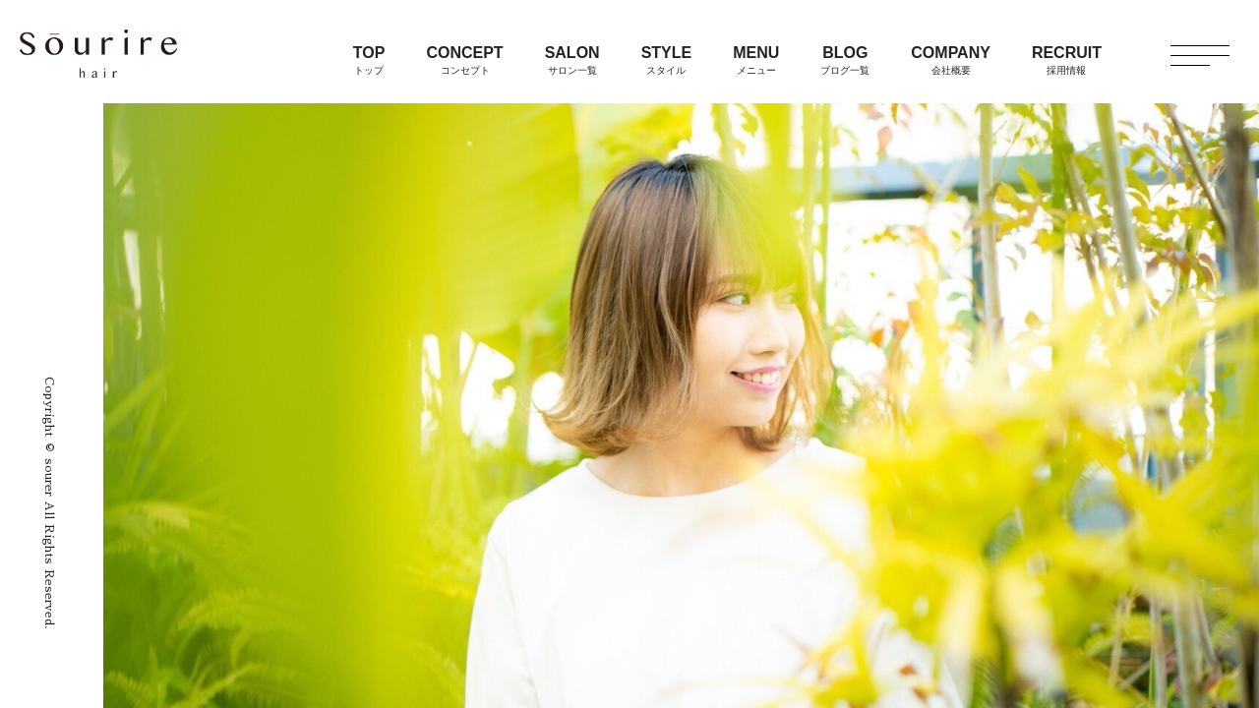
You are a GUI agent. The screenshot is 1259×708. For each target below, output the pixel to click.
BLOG (844, 60)
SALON (572, 60)
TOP (369, 60)
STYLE (666, 60)
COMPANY (950, 60)
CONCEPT (464, 60)
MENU (756, 60)
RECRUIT (1067, 60)
